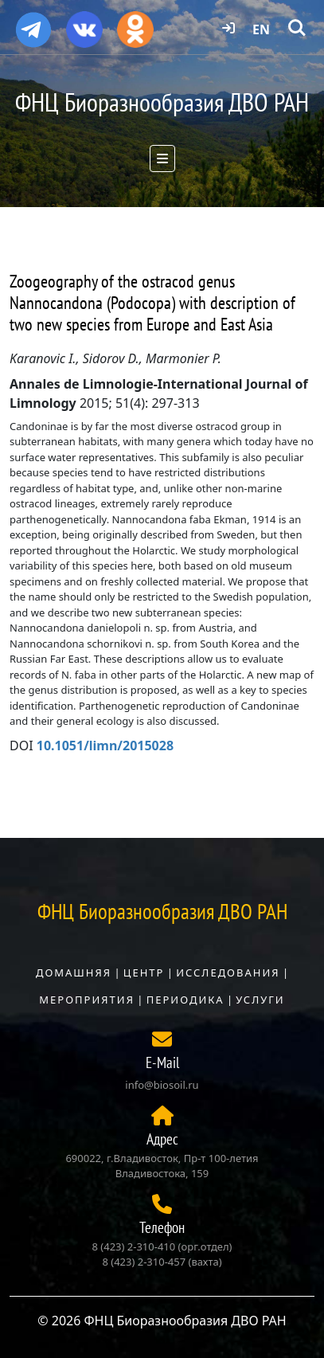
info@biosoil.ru (161, 1085)
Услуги (260, 999)
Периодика (185, 999)
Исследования (227, 972)
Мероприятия (87, 999)
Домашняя (73, 972)
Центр (144, 972)
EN (261, 29)
